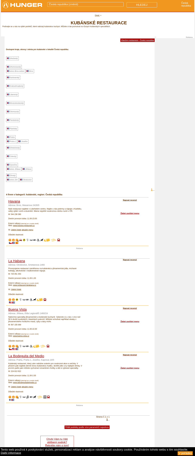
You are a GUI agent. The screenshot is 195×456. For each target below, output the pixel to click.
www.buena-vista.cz (21, 336)
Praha (11, 137)
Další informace (11, 452)
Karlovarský (13, 78)
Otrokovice (26, 180)
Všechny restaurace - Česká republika (137, 40)
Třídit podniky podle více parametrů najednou (87, 427)
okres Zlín (12, 180)
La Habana (16, 261)
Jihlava (27, 169)
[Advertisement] (79, 253)
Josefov (23, 141)
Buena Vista (17, 309)
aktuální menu (27, 230)
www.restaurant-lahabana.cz (24, 285)
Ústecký (11, 156)
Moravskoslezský (15, 103)
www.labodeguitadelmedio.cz (25, 382)
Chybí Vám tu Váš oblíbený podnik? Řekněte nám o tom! (57, 442)
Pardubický (13, 120)
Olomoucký (13, 112)
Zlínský (11, 175)
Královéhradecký (15, 86)
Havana (14, 201)
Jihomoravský (14, 67)
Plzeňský (12, 129)
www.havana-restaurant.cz (24, 226)
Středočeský (13, 148)
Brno (30, 71)
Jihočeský (12, 58)
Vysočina (12, 165)
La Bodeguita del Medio (26, 356)
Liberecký (12, 95)
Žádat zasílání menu (130, 213)
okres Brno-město (15, 71)
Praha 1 (11, 141)
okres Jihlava (13, 169)
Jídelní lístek (16, 230)
